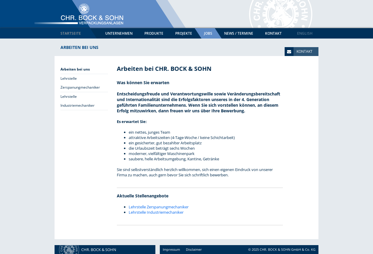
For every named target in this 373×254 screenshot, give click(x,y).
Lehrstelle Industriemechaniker (156, 212)
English (305, 33)
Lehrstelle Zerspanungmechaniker (159, 207)
